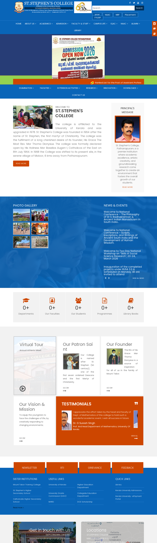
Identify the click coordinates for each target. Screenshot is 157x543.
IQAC (113, 23)
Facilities (44, 88)
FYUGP (98, 17)
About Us (29, 23)
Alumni (134, 23)
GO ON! (66, 360)
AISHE (97, 14)
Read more (17, 480)
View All (134, 408)
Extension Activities (67, 88)
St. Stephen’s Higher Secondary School (22, 464)
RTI (62, 440)
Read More (21, 163)
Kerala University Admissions (128, 463)
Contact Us (78, 95)
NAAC (107, 14)
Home (18, 23)
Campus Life (99, 23)
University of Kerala (57, 457)
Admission (61, 23)
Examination (25, 88)
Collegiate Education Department (87, 467)
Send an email (59, 522)
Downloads (129, 88)
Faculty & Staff (80, 23)
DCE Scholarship (85, 474)
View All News (138, 251)
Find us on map (98, 522)
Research (91, 88)
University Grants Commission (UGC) (57, 467)
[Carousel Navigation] (107, 250)
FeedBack (127, 440)
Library (77, 30)
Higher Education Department (85, 458)
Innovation (109, 88)
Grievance (95, 440)
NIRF (118, 14)
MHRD (51, 474)
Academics (45, 23)
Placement (130, 14)
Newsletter (29, 440)
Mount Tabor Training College (27, 457)
